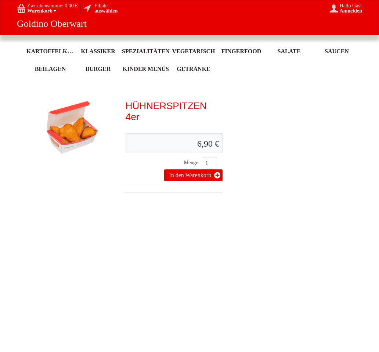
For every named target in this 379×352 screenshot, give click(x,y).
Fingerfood (241, 51)
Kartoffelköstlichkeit (50, 51)
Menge (191, 162)
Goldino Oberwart (52, 24)
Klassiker (98, 51)
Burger (98, 69)
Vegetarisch (193, 51)
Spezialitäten (146, 51)
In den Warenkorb (194, 175)
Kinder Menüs (146, 69)
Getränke (193, 69)
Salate (289, 51)
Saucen (337, 51)
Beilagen (50, 69)
